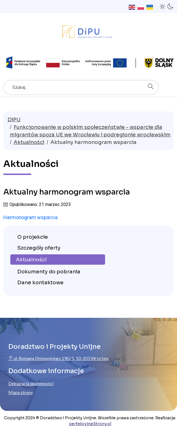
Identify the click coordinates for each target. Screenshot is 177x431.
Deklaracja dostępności (31, 383)
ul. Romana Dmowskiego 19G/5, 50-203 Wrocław (58, 358)
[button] (162, 6)
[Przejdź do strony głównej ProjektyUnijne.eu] (88, 33)
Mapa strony (20, 392)
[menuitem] (57, 237)
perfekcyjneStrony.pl (90, 423)
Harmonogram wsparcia (30, 217)
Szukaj (152, 80)
